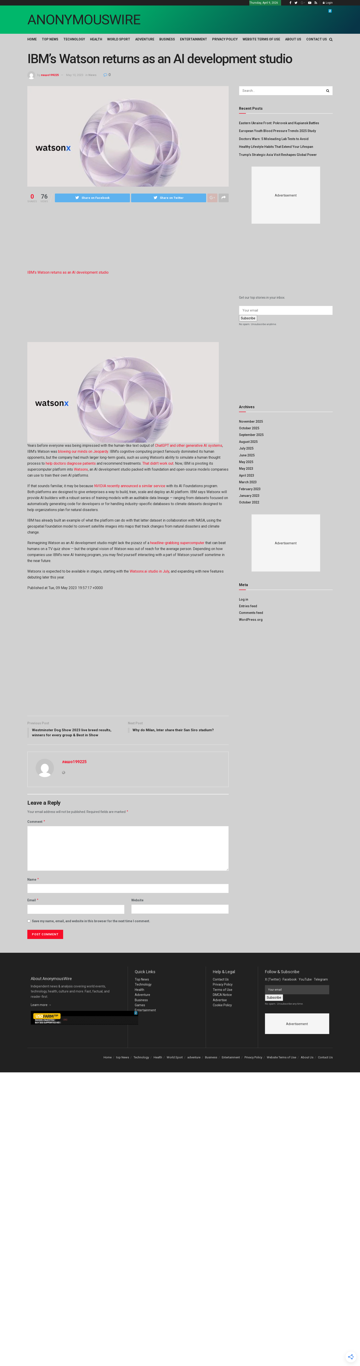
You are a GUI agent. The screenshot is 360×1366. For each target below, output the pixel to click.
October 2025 (249, 428)
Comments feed (251, 613)
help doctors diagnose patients (71, 463)
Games (140, 1006)
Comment (36, 822)
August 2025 (248, 442)
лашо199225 (50, 75)
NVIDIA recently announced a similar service (130, 486)
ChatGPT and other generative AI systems (188, 445)
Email (33, 900)
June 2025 (247, 455)
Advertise (220, 1001)
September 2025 (251, 435)
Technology (74, 39)
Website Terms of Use (261, 39)
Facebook (290, 980)
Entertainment (193, 39)
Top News (142, 980)
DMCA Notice (222, 995)
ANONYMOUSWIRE (83, 20)
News (92, 75)
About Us (293, 39)
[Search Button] (328, 90)
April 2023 (246, 475)
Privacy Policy (225, 39)
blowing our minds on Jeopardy (83, 451)
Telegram (321, 980)
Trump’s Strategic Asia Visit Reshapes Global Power (278, 155)
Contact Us (316, 39)
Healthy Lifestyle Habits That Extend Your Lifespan (276, 147)
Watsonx (81, 469)
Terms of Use (222, 990)
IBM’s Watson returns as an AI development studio (68, 272)
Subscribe (248, 318)
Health (96, 39)
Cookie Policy (222, 1006)
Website (137, 901)
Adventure (142, 995)
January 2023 (249, 495)
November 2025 (251, 421)
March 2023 (248, 482)
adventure (144, 39)
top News (50, 39)
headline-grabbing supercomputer (177, 543)
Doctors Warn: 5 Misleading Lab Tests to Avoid (274, 139)
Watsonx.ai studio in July (149, 571)
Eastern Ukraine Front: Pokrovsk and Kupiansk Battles (279, 123)
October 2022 (249, 502)
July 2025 (246, 448)
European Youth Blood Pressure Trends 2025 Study (277, 131)
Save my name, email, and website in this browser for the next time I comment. (91, 922)
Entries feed (248, 606)
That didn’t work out (157, 463)
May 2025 (246, 462)
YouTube (305, 980)
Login (328, 2)
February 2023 (250, 489)
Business (167, 39)
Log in (243, 599)
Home (32, 39)
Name (33, 880)
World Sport (118, 39)
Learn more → (41, 1005)
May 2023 (246, 468)
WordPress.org (251, 619)
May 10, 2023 (74, 75)
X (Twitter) (273, 980)
